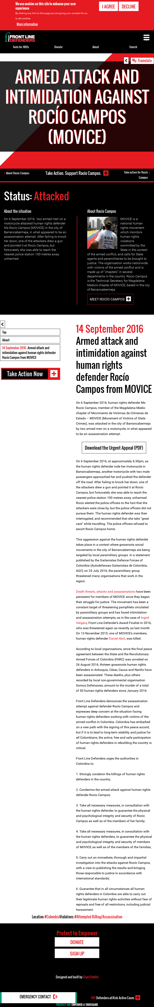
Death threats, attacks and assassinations (105, 593)
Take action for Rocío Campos (135, 175)
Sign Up (77, 955)
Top (4, 333)
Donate (58, 47)
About (5, 341)
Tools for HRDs (21, 47)
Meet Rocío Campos (107, 300)
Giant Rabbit (90, 978)
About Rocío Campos (18, 173)
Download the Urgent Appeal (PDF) (114, 449)
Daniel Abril (117, 640)
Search (133, 47)
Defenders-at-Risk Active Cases (113, 997)
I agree (108, 6)
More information (27, 24)
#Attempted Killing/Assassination (98, 918)
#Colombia (52, 918)
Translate (145, 60)
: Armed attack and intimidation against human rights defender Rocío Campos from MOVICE (29, 354)
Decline (129, 6)
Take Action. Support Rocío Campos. (73, 173)
